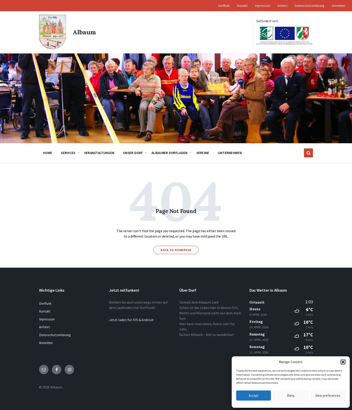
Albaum (85, 32)
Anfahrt (44, 327)
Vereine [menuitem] (202, 153)
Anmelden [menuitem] (338, 6)
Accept (254, 395)
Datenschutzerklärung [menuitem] (309, 6)
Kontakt (45, 311)
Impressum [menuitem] (262, 6)
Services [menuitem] (68, 153)
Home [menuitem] (47, 153)
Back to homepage (176, 250)
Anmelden (46, 343)
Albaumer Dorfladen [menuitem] (169, 153)
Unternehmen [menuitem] (230, 153)
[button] (343, 362)
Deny (290, 395)
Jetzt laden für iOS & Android (131, 319)
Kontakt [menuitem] (242, 6)
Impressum (47, 319)
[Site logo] (52, 48)
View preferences (327, 395)
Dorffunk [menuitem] (224, 6)
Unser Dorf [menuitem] (133, 153)
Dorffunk (45, 303)
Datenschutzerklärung (55, 335)
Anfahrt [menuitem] (282, 6)
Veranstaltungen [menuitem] (99, 153)
